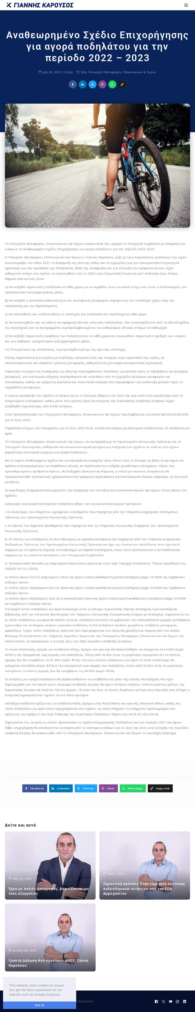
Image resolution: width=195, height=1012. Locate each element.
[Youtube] (170, 1001)
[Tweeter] (163, 1001)
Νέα (83, 72)
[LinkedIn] (184, 1001)
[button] (62, 994)
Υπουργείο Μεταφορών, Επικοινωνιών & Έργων (122, 72)
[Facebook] (156, 1001)
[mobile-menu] (185, 5)
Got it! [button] (39, 1005)
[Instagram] (177, 1001)
